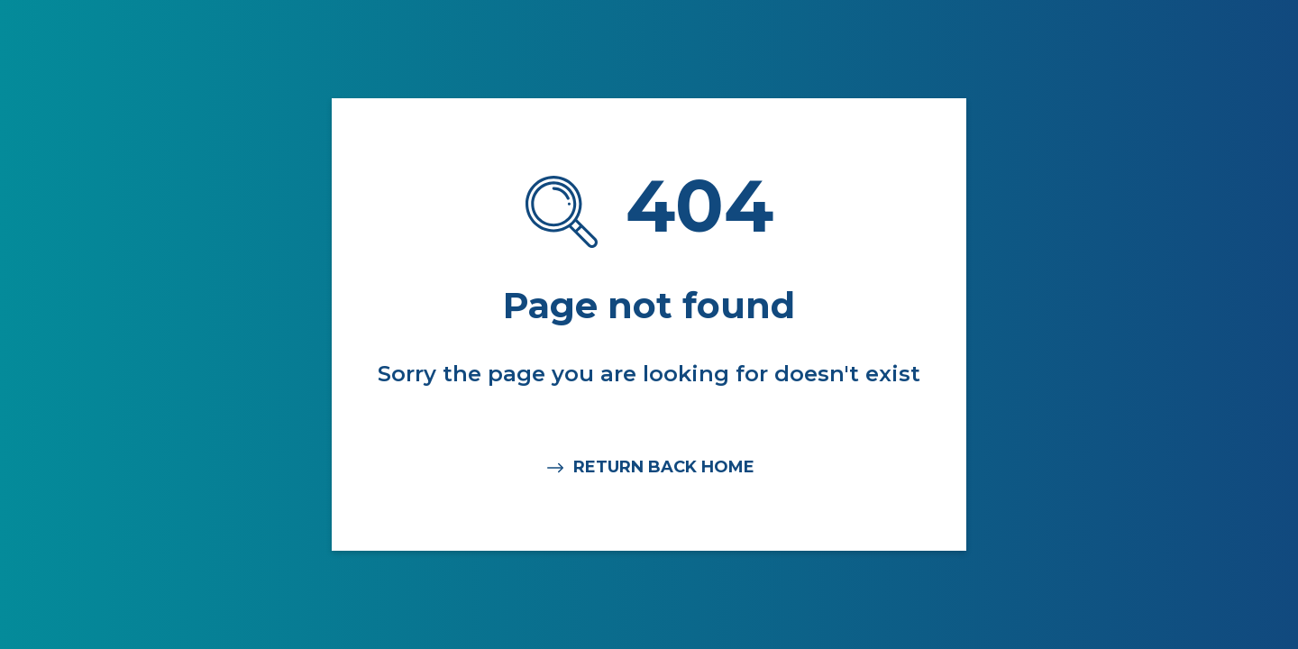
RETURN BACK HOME (649, 468)
